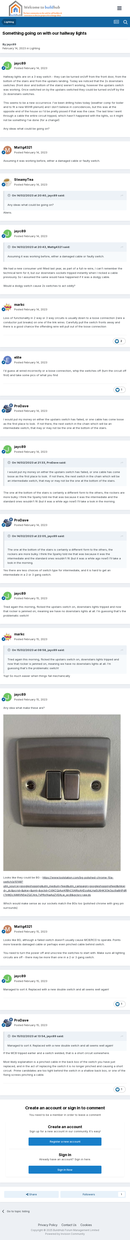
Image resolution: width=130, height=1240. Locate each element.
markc (19, 304)
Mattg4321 (23, 147)
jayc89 (11, 44)
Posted (30, 68)
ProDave (21, 406)
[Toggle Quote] (9, 195)
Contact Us (68, 1225)
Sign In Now (65, 1169)
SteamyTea (23, 179)
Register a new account (65, 1141)
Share (31, 1194)
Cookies (86, 1225)
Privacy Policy (48, 1225)
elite (17, 357)
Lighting (35, 48)
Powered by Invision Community (65, 1233)
